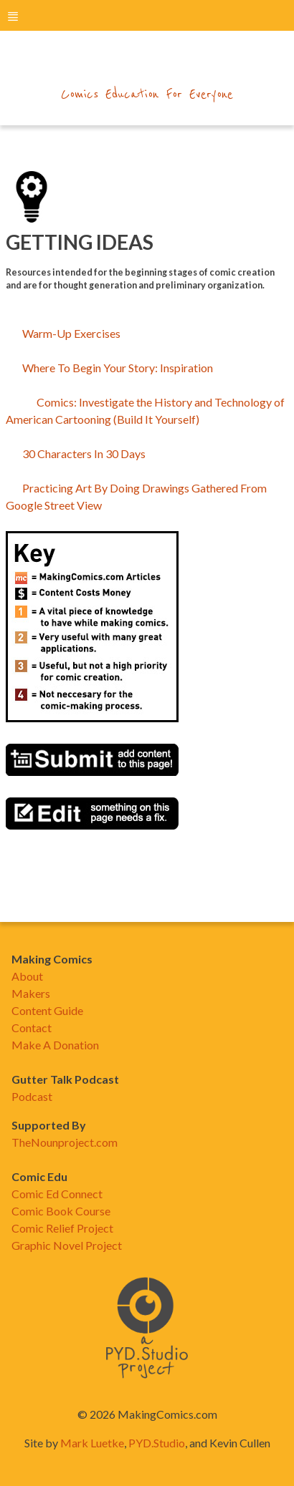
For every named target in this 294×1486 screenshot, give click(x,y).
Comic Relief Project (62, 1228)
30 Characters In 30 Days (76, 453)
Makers (30, 993)
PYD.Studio (156, 1442)
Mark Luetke (92, 1442)
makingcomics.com (147, 65)
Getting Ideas (79, 242)
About (27, 976)
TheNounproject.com (64, 1142)
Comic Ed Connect (57, 1193)
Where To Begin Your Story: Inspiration (117, 367)
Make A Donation (55, 1045)
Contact (31, 1027)
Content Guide (47, 1010)
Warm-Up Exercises (71, 333)
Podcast (31, 1096)
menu (13, 16)
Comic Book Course (60, 1211)
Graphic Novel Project (66, 1245)
